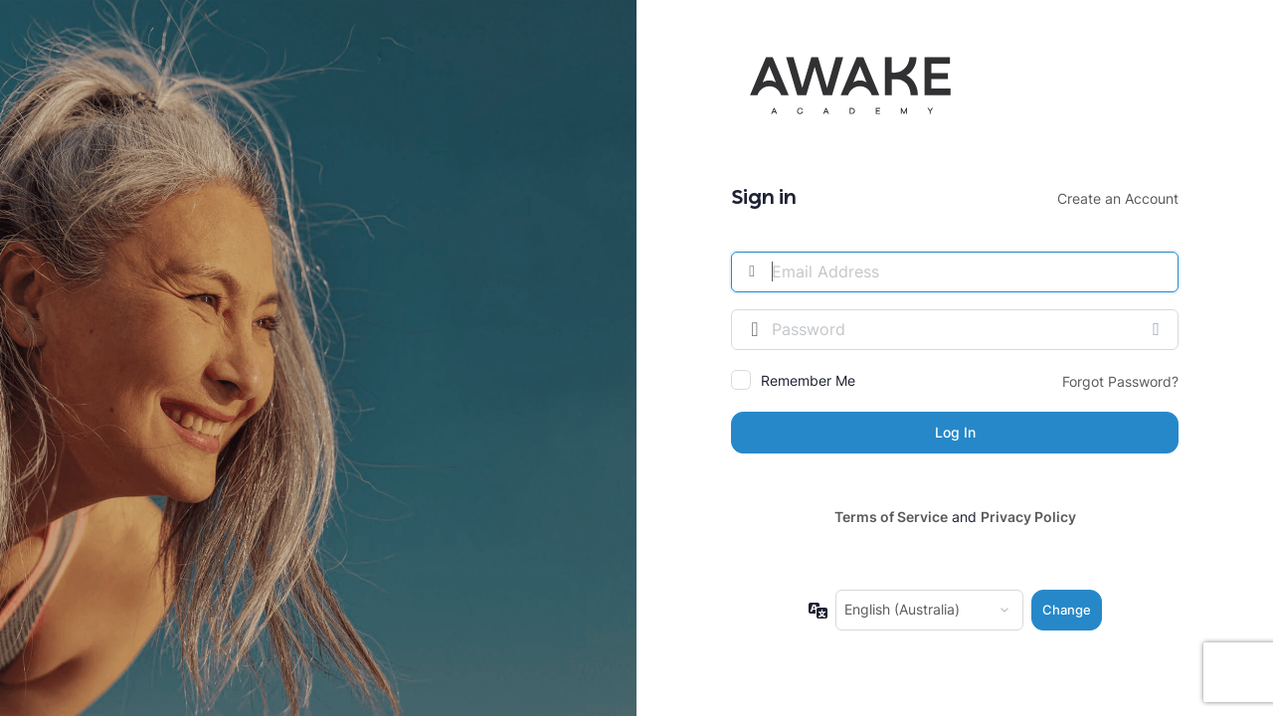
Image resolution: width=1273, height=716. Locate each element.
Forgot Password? (1120, 381)
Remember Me (808, 380)
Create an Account (1118, 198)
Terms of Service (891, 516)
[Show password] (1159, 329)
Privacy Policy (1028, 516)
